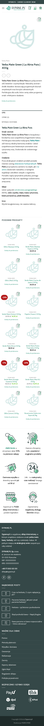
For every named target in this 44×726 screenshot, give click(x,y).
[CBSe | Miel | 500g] (11, 267)
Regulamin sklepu (9, 674)
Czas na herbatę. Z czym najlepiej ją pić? (26, 593)
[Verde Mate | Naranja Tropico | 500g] (32, 233)
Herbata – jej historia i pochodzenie (26, 607)
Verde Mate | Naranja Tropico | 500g (32, 248)
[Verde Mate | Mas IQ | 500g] (32, 366)
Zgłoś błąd (6, 669)
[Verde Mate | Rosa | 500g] (11, 332)
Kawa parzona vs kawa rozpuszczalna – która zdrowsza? (27, 622)
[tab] (22, 112)
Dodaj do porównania (8, 101)
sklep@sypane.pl (8, 572)
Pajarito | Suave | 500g (33, 314)
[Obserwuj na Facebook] (4, 577)
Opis (3, 113)
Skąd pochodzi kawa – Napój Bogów (26, 614)
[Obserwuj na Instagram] (9, 577)
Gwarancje (6, 651)
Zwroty (5, 660)
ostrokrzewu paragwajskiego (25, 190)
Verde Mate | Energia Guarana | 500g (11, 380)
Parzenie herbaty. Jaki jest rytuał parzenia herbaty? (24, 601)
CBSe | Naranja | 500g (11, 247)
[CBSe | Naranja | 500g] (11, 233)
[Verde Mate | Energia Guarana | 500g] (11, 366)
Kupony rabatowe (9, 665)
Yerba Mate (6, 61)
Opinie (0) (5, 117)
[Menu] (3, 8)
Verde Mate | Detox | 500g (11, 314)
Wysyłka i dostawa (9, 122)
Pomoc (4, 638)
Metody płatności (9, 642)
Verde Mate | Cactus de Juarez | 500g (33, 281)
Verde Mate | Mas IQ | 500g (32, 380)
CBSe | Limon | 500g (11, 413)
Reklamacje (6, 656)
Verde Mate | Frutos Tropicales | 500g (32, 347)
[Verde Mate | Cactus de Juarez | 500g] (32, 267)
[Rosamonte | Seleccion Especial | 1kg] (32, 399)
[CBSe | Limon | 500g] (11, 399)
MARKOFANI (26, 723)
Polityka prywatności (10, 678)
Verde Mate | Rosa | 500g (11, 346)
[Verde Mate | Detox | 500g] (11, 300)
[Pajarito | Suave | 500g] (32, 300)
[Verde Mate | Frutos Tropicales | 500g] (32, 332)
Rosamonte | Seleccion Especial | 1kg (33, 414)
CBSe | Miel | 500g (11, 280)
